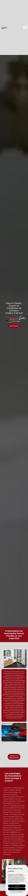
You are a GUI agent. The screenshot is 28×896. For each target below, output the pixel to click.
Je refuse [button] (17, 888)
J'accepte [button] (17, 885)
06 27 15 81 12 (14, 326)
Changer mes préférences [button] (17, 892)
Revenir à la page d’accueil (14, 756)
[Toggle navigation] (25, 27)
